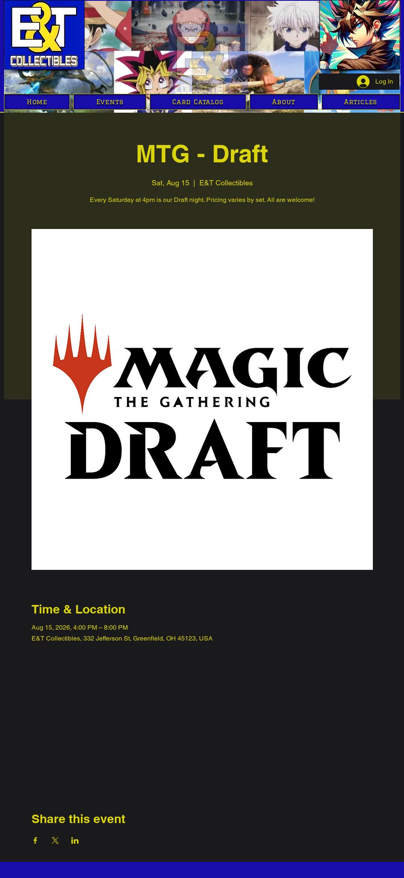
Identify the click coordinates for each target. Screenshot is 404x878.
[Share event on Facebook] (35, 840)
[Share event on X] (55, 840)
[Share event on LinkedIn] (75, 840)
